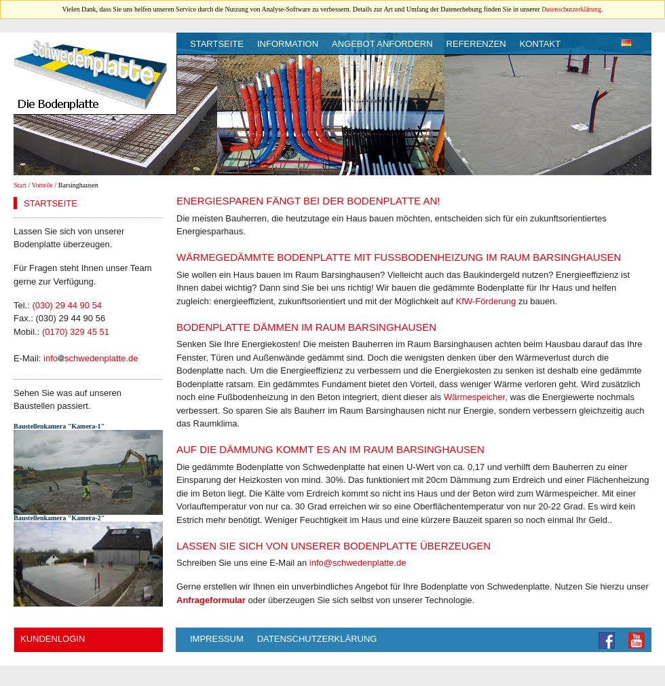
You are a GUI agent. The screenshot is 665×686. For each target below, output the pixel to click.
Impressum (217, 639)
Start (20, 185)
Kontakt (540, 44)
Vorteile (42, 185)
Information (287, 44)
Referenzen (476, 44)
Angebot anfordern (382, 44)
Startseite (217, 44)
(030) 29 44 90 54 (67, 305)
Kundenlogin (52, 639)
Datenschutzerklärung (571, 9)
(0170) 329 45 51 (75, 332)
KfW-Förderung (486, 301)
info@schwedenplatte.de (357, 563)
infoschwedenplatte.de (90, 358)
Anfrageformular (211, 600)
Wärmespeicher (474, 397)
